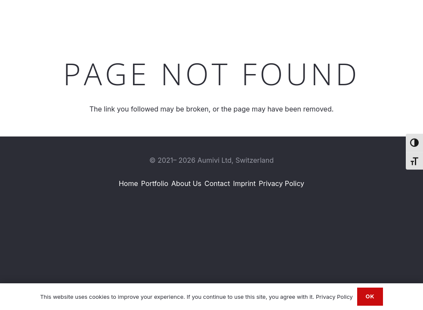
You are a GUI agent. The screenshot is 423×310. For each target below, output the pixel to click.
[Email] (409, 17)
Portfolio (154, 183)
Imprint (244, 183)
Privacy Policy (281, 183)
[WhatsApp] (393, 17)
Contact (217, 183)
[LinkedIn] (364, 17)
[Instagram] (379, 17)
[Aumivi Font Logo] (44, 17)
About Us (186, 183)
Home (128, 183)
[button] (327, 17)
